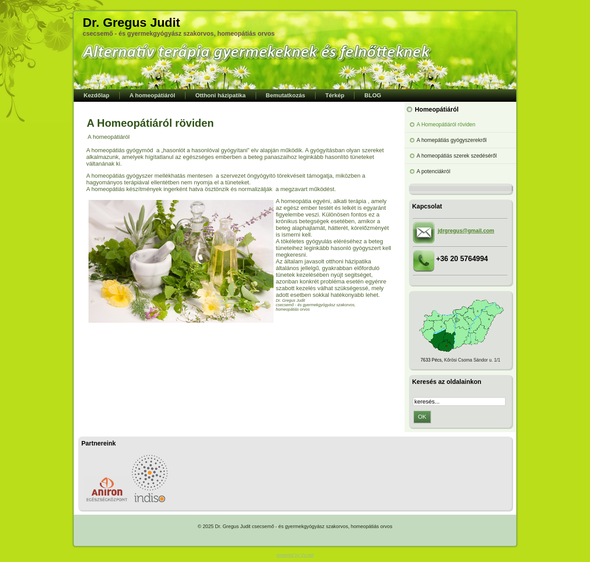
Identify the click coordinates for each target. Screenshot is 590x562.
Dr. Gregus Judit (131, 22)
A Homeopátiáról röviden (150, 123)
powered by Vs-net (294, 555)
